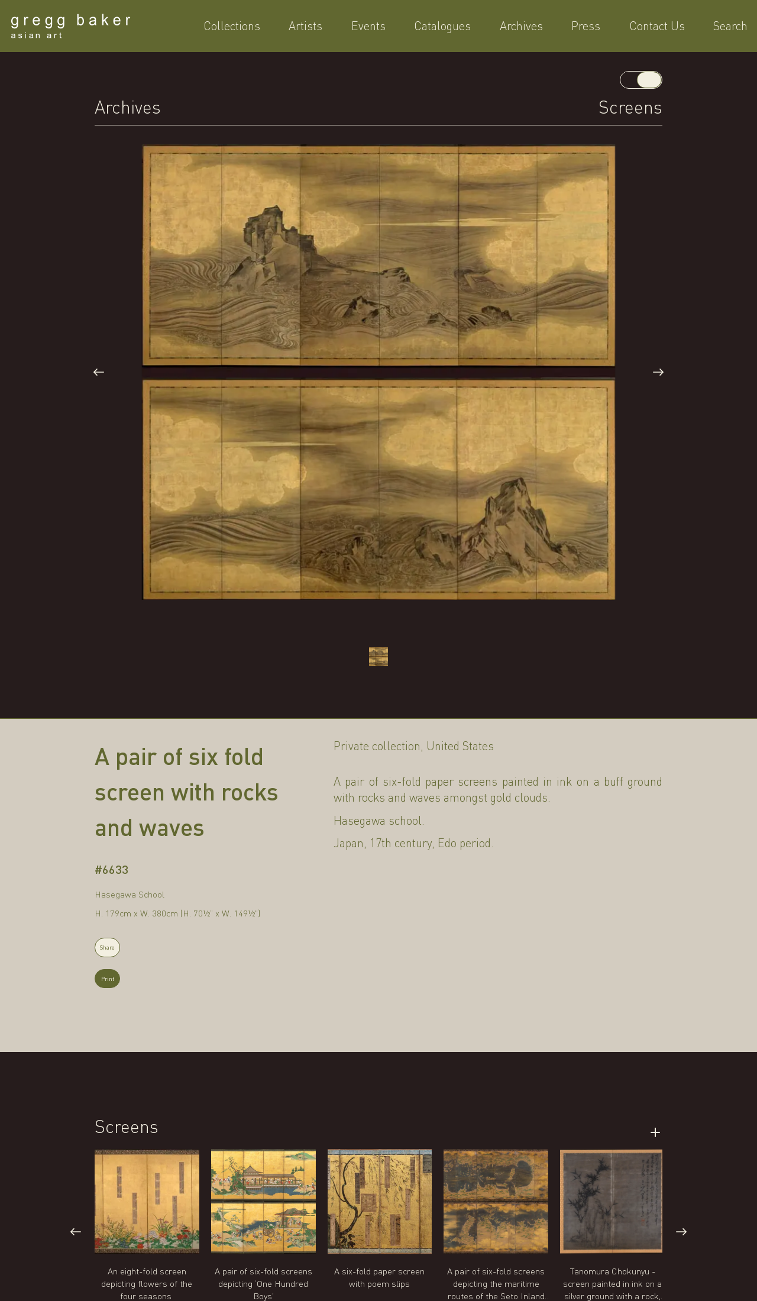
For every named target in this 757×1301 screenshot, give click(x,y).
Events (397, 28)
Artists (357, 28)
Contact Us (594, 28)
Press (546, 28)
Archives (504, 28)
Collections (307, 28)
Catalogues (448, 28)
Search (645, 28)
